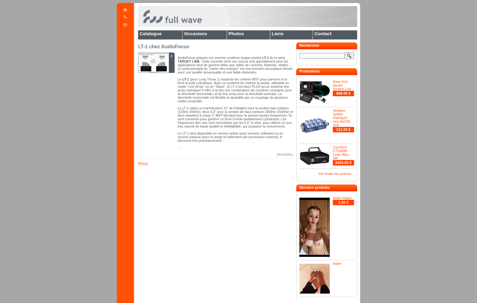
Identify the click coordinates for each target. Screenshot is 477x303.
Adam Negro (342, 198)
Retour (143, 163)
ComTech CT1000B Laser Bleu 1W (341, 152)
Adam (337, 263)
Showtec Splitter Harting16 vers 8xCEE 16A (341, 118)
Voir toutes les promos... (336, 173)
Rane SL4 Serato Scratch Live (342, 85)
